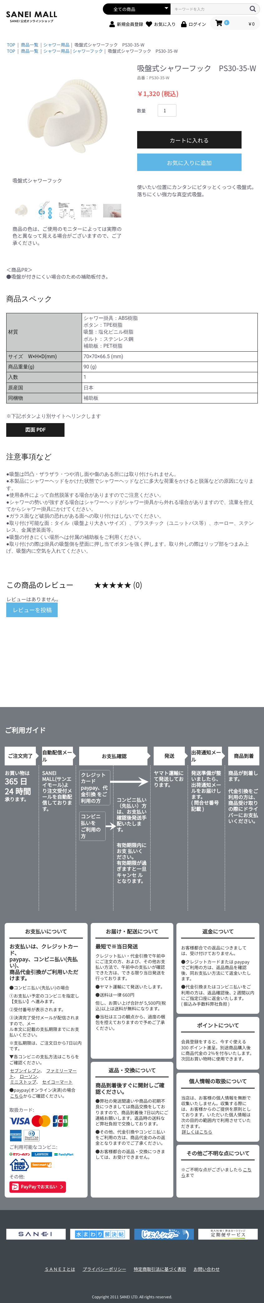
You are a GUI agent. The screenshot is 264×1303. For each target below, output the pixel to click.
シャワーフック (88, 51)
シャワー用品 (56, 44)
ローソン (28, 1076)
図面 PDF (35, 430)
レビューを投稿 (32, 610)
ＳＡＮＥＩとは (60, 1269)
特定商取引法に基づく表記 (160, 1269)
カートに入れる (189, 140)
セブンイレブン (25, 1070)
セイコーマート (57, 1082)
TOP (11, 44)
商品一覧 (29, 44)
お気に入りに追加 (189, 163)
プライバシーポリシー (104, 1269)
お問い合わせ (207, 1269)
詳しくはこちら (197, 1132)
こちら (16, 1096)
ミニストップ (23, 1082)
